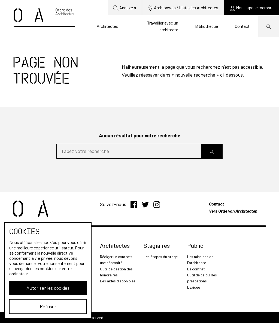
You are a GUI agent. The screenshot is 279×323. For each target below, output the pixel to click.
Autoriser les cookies (47, 288)
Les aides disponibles (117, 281)
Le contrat (196, 269)
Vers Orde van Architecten (233, 210)
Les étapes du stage (161, 256)
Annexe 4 (124, 8)
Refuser (48, 306)
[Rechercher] (212, 151)
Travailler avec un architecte (162, 26)
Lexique (193, 287)
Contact (242, 26)
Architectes (107, 26)
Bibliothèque (206, 26)
